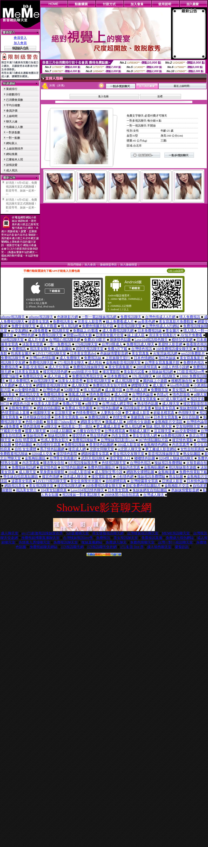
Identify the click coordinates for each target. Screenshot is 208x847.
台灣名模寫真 (114, 431)
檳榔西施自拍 (181, 381)
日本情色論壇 (197, 481)
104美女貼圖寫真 (54, 490)
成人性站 (95, 362)
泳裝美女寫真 (32, 344)
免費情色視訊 (193, 362)
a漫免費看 (40, 330)
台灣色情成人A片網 (160, 317)
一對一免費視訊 (59, 344)
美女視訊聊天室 (41, 485)
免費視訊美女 (63, 321)
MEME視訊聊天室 (176, 533)
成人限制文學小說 (108, 472)
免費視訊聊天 (130, 317)
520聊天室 (72, 390)
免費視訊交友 (33, 376)
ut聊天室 (200, 394)
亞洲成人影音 (172, 481)
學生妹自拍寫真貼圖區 (20, 476)
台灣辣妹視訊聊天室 (142, 533)
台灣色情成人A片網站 (162, 326)
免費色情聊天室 (142, 542)
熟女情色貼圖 (147, 403)
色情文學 (120, 417)
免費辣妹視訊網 (24, 467)
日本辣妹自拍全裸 (37, 417)
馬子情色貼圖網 (52, 449)
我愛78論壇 (10, 376)
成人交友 (25, 385)
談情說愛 (11, 165)
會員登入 (20, 38)
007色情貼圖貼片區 (153, 440)
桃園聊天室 (42, 412)
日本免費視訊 (117, 376)
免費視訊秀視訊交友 (87, 376)
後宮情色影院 (66, 454)
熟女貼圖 (176, 476)
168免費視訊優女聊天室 (174, 349)
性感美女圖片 (21, 353)
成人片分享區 (58, 367)
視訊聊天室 (60, 330)
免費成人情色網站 (180, 538)
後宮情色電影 (182, 440)
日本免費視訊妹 (150, 330)
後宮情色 (79, 435)
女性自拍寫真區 (192, 449)
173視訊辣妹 (55, 399)
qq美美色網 (146, 321)
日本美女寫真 (118, 490)
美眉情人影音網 (170, 344)
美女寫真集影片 (192, 358)
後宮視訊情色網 (55, 371)
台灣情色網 (25, 335)
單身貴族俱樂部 (52, 472)
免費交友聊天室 (23, 326)
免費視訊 (19, 349)
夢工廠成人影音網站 (161, 449)
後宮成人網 (77, 449)
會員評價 (11, 110)
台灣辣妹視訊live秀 (78, 538)
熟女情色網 (98, 435)
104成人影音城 (128, 444)
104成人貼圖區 (61, 431)
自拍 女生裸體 (25, 449)
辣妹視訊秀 (35, 435)
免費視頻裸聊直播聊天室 (40, 538)
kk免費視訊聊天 (173, 435)
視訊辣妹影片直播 (137, 408)
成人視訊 (11, 170)
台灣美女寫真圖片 (63, 458)
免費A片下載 (117, 349)
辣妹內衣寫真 (129, 467)
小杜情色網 (125, 476)
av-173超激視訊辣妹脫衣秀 (42, 533)
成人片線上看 (57, 376)
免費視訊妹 (92, 358)
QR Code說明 (175, 270)
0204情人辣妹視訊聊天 (176, 458)
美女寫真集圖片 (120, 367)
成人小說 (121, 394)
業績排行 (11, 89)
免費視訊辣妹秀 (84, 440)
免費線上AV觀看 (85, 330)
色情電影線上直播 (15, 412)
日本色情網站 (144, 358)
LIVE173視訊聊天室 (51, 353)
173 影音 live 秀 (132, 547)
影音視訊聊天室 (129, 326)
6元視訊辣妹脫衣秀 (83, 463)
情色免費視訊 (99, 394)
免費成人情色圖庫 (79, 408)
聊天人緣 (11, 121)
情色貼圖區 (23, 444)
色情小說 (14, 399)
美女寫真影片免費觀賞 (176, 321)
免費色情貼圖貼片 (101, 467)
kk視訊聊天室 (44, 381)
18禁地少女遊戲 (138, 422)
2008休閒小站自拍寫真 (121, 495)
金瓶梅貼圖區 (35, 458)
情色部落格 (181, 394)
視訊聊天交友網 (13, 362)
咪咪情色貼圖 (120, 340)
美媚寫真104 (140, 417)
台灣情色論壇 (142, 394)
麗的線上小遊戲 (155, 381)
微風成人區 (77, 394)
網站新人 (11, 143)
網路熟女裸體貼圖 (140, 472)
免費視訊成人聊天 (140, 344)
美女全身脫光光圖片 (86, 481)
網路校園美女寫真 (95, 454)
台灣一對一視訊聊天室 (175, 542)
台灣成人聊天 (153, 495)
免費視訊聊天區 (41, 362)
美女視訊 (179, 390)
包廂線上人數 (14, 127)
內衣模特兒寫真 (48, 444)
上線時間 (11, 116)
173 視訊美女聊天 (70, 362)
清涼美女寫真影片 (162, 335)
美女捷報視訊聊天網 (108, 533)
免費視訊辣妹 (74, 444)
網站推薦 (11, 154)
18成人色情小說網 (175, 367)
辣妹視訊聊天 (58, 435)
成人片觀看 (48, 326)
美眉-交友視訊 (33, 367)
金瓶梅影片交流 (176, 485)
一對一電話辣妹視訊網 (99, 317)
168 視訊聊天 (166, 376)
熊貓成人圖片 (139, 431)
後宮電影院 (111, 371)
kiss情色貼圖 (180, 385)
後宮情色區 (48, 467)
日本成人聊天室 (75, 476)
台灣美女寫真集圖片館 (162, 362)
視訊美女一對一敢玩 (76, 426)
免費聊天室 (159, 390)
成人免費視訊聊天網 (118, 330)
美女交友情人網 (145, 435)
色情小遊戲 (34, 422)
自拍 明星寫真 (26, 440)
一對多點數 (13, 132)
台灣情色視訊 (141, 349)
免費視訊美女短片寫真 (110, 385)
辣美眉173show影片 (62, 422)
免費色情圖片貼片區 (97, 326)
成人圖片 (159, 385)
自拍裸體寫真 (116, 481)
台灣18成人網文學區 (117, 403)
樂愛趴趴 (182, 547)
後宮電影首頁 (101, 476)
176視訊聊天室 (86, 344)
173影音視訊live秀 (191, 371)
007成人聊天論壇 (173, 399)
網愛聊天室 (140, 385)
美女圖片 (172, 330)
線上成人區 (136, 335)
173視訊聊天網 (72, 547)
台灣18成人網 (136, 390)
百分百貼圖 (190, 417)
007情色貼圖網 (108, 408)
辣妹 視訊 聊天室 (159, 426)
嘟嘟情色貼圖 (144, 458)
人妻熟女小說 (111, 412)
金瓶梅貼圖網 (154, 467)
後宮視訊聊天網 (69, 485)
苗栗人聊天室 (35, 431)
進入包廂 (103, 96)
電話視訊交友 (29, 394)
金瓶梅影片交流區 (169, 422)
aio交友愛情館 (186, 431)
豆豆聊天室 (63, 412)
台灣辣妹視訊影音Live (118, 440)
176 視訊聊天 (142, 376)
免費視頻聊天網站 (43, 547)
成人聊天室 (80, 385)
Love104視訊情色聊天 (151, 340)
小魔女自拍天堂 (88, 431)
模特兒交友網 (182, 340)
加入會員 (20, 43)
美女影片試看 (134, 371)
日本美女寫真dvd (83, 353)
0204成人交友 (42, 454)
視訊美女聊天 (40, 349)
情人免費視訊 (189, 317)
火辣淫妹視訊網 (165, 353)
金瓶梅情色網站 (156, 444)
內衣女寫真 (120, 435)
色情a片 (163, 394)
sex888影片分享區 (85, 371)
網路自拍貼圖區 (49, 408)
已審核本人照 (14, 159)
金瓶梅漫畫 (166, 472)
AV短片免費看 (191, 335)
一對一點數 (13, 137)
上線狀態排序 (14, 148)
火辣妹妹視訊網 (160, 371)
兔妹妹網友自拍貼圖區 (150, 490)
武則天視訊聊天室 (90, 349)
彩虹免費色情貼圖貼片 (143, 485)
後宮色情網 (50, 476)
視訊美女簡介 (26, 490)
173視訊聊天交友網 (102, 547)
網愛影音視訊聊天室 (51, 385)
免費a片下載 (71, 403)
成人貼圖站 (63, 349)
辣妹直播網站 (91, 542)
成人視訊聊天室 (127, 381)
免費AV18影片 (95, 340)
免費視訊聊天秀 (13, 358)
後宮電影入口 (119, 458)
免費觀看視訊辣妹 (14, 454)
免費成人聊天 (116, 542)
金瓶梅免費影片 (20, 408)
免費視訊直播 (151, 538)
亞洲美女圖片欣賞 (110, 335)
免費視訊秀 (9, 367)
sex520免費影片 (193, 353)
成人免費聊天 (69, 358)
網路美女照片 (91, 422)
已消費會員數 (14, 99)
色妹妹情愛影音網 (114, 353)
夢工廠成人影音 (137, 412)
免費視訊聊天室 (50, 335)
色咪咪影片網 (67, 317)
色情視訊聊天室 (114, 463)
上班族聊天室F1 (117, 358)
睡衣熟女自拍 (53, 463)
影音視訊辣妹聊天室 (163, 454)
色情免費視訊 (86, 412)
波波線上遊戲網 (81, 399)
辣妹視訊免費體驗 (168, 463)
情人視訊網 (69, 326)
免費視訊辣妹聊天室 (88, 367)
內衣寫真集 (31, 463)
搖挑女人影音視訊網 (112, 399)
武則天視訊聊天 (93, 458)
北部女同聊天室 (102, 449)
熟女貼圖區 (192, 454)
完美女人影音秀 (90, 321)
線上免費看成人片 (120, 321)
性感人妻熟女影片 (55, 440)
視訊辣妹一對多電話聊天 (81, 495)
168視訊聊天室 (12, 340)
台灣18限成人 (112, 344)
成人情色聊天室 (159, 547)
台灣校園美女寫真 (144, 481)
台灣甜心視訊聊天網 (64, 340)
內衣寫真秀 (181, 444)
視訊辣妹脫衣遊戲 (182, 467)
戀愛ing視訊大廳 (79, 335)
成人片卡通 (36, 340)
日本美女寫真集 (27, 371)
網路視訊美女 (14, 485)
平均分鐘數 (13, 105)
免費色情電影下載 (193, 472)
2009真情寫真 (146, 367)
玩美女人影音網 (46, 403)
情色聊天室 (33, 399)
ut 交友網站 (20, 330)
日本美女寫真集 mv (69, 417)
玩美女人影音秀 (70, 381)
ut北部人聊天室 (129, 449)
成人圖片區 (113, 390)
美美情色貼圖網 (101, 444)
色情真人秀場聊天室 (34, 542)
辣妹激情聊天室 (191, 408)
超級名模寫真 (163, 412)
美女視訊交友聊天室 (128, 454)
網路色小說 (21, 403)
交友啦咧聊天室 (188, 426)
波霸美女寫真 (38, 321)
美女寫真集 (140, 353)
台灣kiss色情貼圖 (42, 358)
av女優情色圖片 (27, 390)
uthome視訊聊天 (12, 317)
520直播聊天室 (77, 533)
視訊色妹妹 (167, 358)
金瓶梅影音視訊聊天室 (123, 362)
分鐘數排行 (13, 94)
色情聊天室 (187, 412)
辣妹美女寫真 (165, 408)
